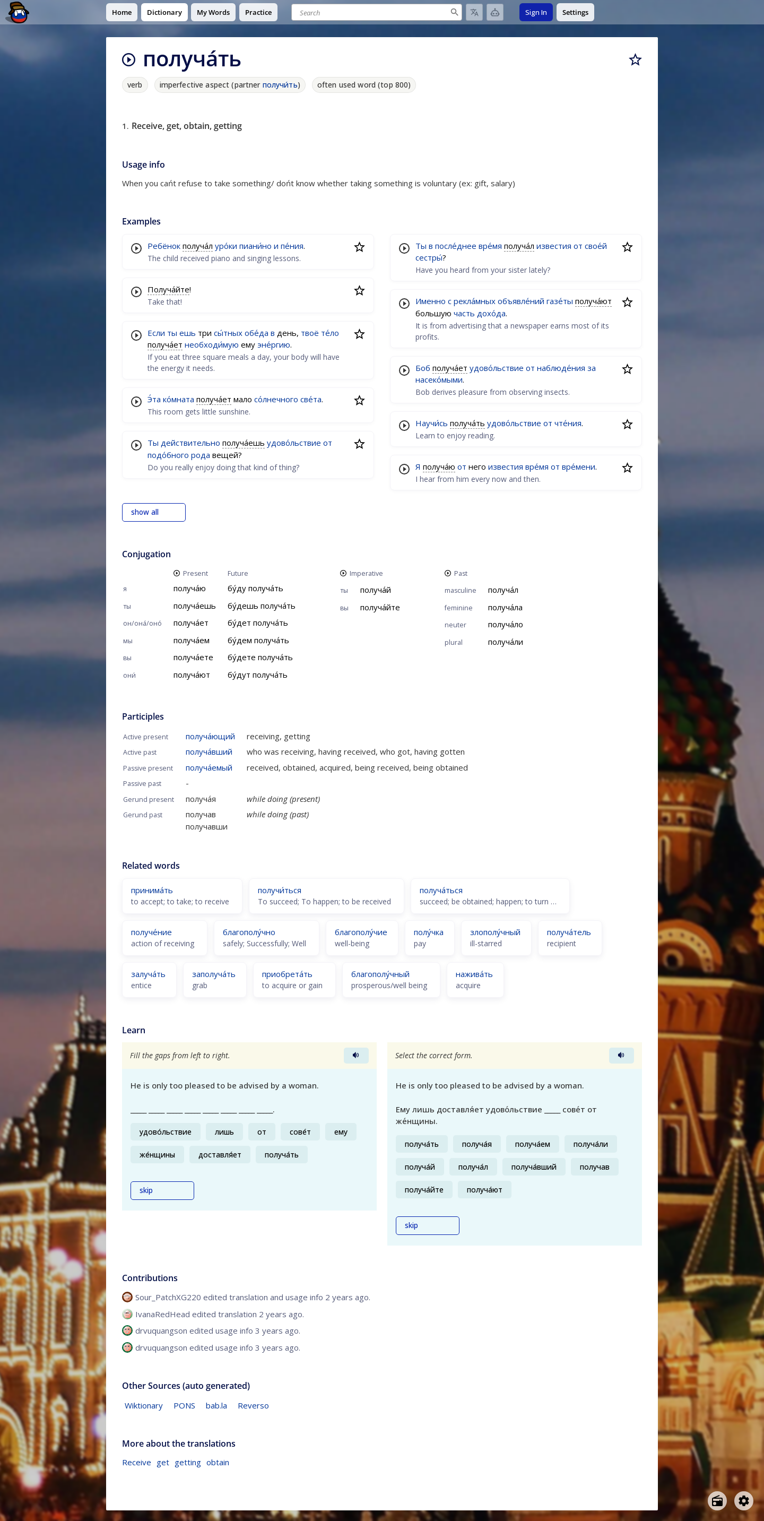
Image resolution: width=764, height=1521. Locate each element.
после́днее (455, 245)
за (591, 367)
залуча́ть (148, 974)
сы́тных (228, 332)
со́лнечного (276, 399)
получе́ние (151, 932)
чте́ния (567, 423)
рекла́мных (475, 301)
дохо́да (491, 313)
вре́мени (578, 466)
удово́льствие (294, 442)
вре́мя (490, 245)
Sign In (536, 12)
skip (146, 1190)
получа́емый (209, 767)
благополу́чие (361, 932)
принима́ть (152, 890)
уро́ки (226, 245)
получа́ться (441, 890)
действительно (190, 442)
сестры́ (428, 257)
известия (553, 245)
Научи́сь (431, 423)
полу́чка (429, 932)
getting (188, 1462)
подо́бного (168, 455)
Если (156, 332)
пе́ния (292, 245)
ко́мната (178, 399)
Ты (153, 442)
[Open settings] (743, 1500)
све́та (311, 399)
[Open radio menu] (717, 1500)
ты (172, 332)
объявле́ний (521, 301)
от (327, 442)
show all (145, 512)
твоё (310, 332)
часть (464, 313)
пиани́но (255, 245)
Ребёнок (163, 245)
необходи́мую (212, 344)
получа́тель (569, 932)
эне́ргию (273, 344)
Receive (136, 1462)
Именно (430, 301)
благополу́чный (380, 974)
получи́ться (279, 890)
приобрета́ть (287, 974)
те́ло (330, 332)
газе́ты (559, 301)
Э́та (154, 399)
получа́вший (209, 751)
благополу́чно (249, 932)
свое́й (596, 245)
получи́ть (280, 85)
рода (200, 455)
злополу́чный (495, 932)
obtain (217, 1462)
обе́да (256, 332)
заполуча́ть (214, 974)
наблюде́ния (561, 367)
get (163, 1462)
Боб (422, 367)
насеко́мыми (439, 379)
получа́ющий (210, 736)
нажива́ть (474, 974)
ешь (187, 332)
